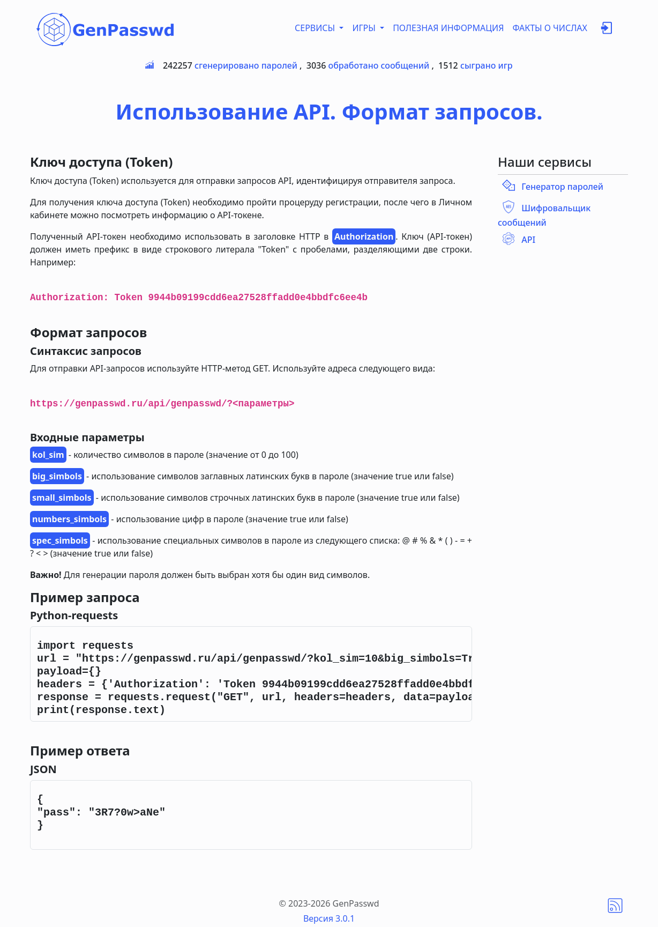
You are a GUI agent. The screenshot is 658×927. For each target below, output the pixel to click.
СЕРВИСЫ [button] (316, 28)
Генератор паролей (562, 186)
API (528, 240)
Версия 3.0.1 (329, 918)
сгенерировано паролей (246, 65)
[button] (607, 30)
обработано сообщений (379, 65)
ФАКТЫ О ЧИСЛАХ (549, 28)
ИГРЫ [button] (365, 28)
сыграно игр (486, 65)
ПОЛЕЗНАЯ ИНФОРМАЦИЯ (448, 28)
